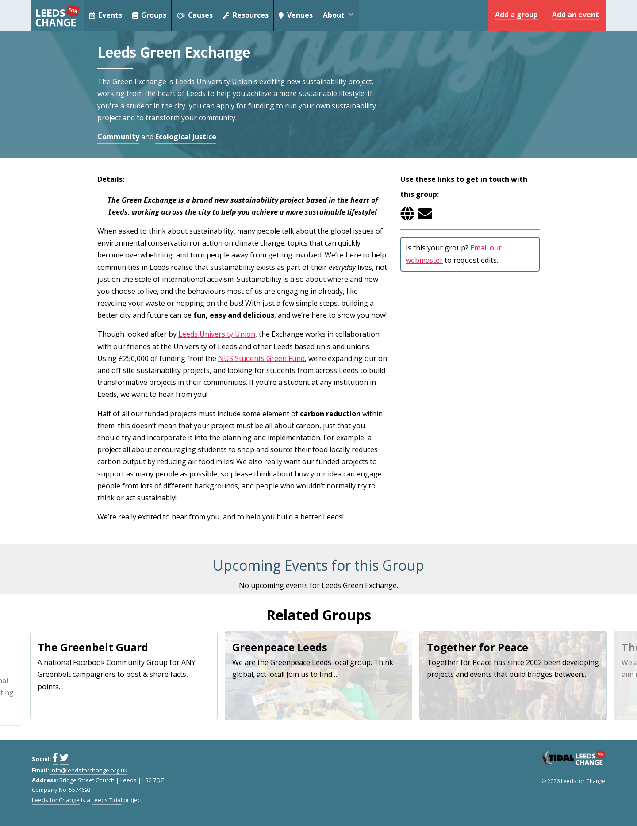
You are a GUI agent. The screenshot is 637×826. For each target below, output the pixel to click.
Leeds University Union (216, 334)
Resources (249, 15)
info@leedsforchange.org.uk (88, 770)
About (346, 15)
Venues (300, 15)
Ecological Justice (185, 137)
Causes (197, 15)
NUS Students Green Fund (261, 358)
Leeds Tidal (107, 800)
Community (118, 137)
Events (106, 15)
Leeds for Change (57, 15)
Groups (150, 15)
